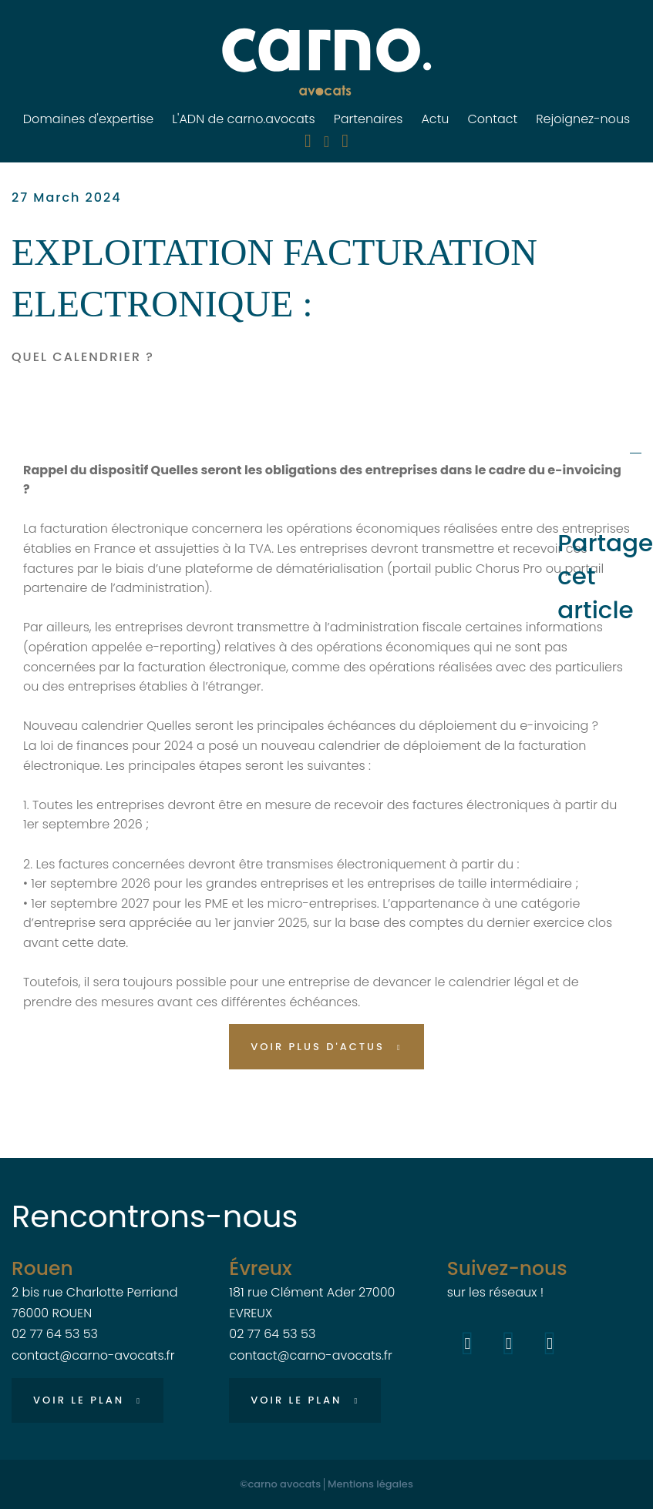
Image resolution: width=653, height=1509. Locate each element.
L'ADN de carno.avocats (243, 119)
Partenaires (368, 119)
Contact (492, 119)
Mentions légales (370, 1484)
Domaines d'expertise (88, 119)
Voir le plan (78, 1400)
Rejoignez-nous (583, 119)
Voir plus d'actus (318, 1046)
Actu (435, 119)
